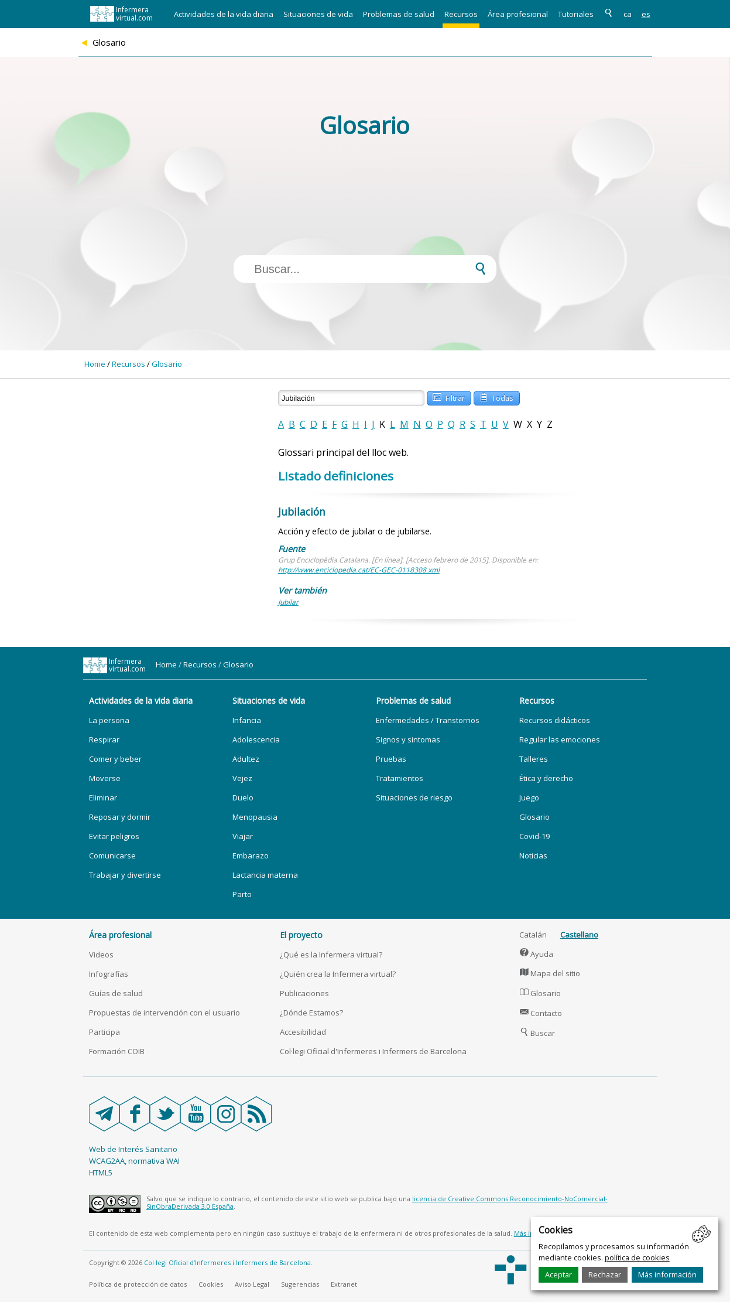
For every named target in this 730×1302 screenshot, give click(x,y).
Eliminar (103, 797)
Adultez (245, 759)
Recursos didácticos (554, 720)
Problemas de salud (398, 14)
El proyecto (301, 934)
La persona (109, 720)
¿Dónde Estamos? (311, 1012)
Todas (496, 397)
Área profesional (518, 14)
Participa (104, 1032)
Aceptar (558, 1274)
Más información (667, 1274)
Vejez (242, 778)
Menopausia (254, 817)
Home (94, 364)
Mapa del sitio (550, 973)
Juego (529, 797)
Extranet (344, 1284)
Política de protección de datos (138, 1284)
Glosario (167, 364)
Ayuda (536, 954)
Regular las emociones (559, 739)
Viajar (242, 836)
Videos (101, 954)
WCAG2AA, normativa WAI (134, 1161)
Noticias (533, 855)
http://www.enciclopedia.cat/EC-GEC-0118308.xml (359, 570)
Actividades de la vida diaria (223, 14)
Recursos (461, 14)
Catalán (533, 934)
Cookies (210, 1284)
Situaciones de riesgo (414, 797)
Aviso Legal (252, 1284)
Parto (242, 894)
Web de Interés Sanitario (133, 1149)
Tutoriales (576, 14)
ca (627, 14)
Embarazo (250, 855)
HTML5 (100, 1172)
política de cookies (637, 1257)
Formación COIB (117, 1051)
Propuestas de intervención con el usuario (164, 1012)
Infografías (108, 974)
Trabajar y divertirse (125, 875)
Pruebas (391, 759)
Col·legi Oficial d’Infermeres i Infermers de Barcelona (227, 1262)
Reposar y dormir (119, 817)
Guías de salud (116, 993)
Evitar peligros (114, 836)
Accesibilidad (303, 1032)
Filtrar (448, 397)
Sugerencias (300, 1284)
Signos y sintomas (408, 739)
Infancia (246, 720)
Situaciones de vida (318, 14)
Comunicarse (112, 855)
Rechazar (604, 1274)
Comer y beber (115, 759)
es (646, 14)
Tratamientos (399, 778)
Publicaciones (304, 993)
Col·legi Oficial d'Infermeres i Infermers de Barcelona (373, 1051)
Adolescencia (256, 739)
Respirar (104, 739)
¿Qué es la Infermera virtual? (331, 954)
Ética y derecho (546, 778)
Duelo (242, 797)
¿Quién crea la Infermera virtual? (338, 974)
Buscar (537, 1033)
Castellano (579, 934)
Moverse (105, 778)
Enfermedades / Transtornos (427, 720)
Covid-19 (534, 836)
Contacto (541, 1013)
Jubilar (288, 602)
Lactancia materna (265, 875)
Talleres (533, 759)
